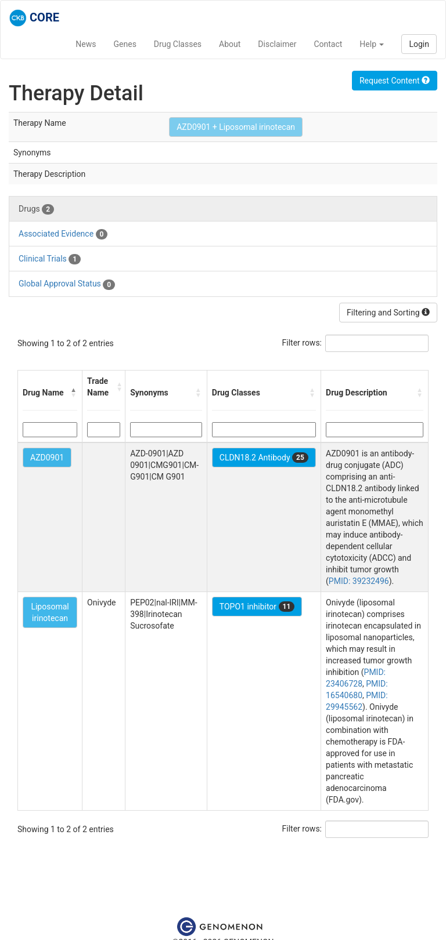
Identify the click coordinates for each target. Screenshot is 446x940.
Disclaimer (277, 44)
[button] (73, 392)
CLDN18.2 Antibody (264, 457)
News (85, 44)
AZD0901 (47, 457)
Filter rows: (302, 342)
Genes (125, 44)
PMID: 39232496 (359, 581)
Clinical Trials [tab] (50, 259)
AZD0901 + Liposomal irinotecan (236, 127)
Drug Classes (178, 44)
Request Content (394, 80)
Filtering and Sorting (388, 312)
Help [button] (371, 44)
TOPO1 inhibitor (257, 606)
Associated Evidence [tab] (63, 234)
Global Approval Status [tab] (67, 284)
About (229, 44)
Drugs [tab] (36, 209)
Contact (328, 44)
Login (419, 44)
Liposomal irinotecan (50, 612)
